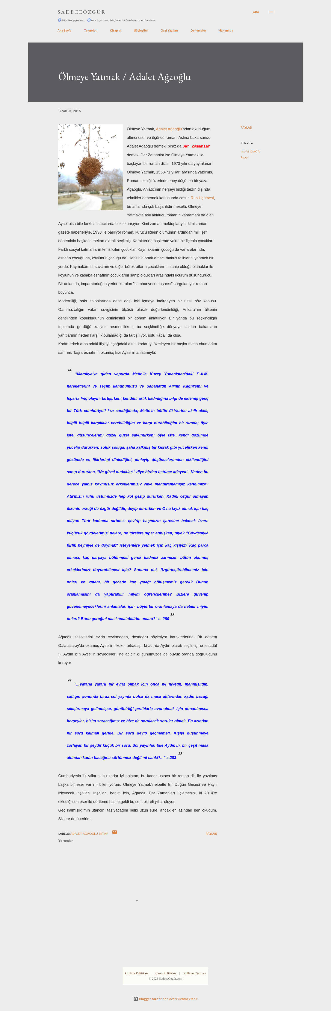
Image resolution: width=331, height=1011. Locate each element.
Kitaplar (116, 30)
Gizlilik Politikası (136, 973)
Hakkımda (226, 30)
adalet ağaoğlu (250, 151)
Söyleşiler (141, 30)
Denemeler (198, 30)
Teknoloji (90, 30)
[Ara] (256, 12)
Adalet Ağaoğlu (169, 129)
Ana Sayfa (64, 30)
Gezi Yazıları (169, 30)
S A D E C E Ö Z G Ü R (81, 12)
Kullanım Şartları (194, 973)
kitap (244, 157)
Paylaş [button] (246, 127)
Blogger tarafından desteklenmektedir (165, 999)
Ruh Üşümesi (202, 198)
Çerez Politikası (166, 973)
